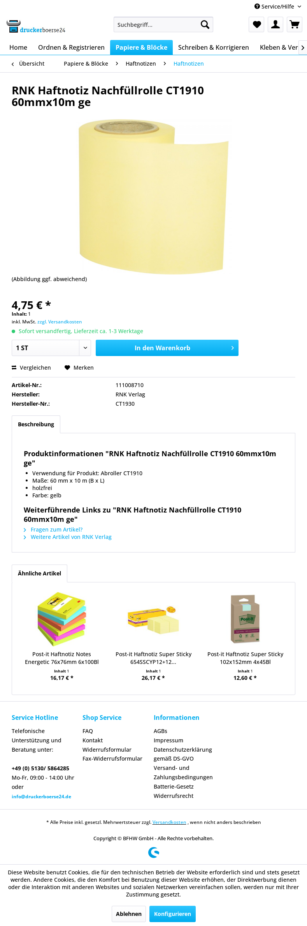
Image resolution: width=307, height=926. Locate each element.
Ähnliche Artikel (39, 573)
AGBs (160, 731)
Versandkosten (169, 822)
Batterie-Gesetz (174, 786)
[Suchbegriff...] (163, 24)
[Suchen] (205, 24)
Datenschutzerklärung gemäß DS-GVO (183, 754)
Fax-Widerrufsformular (112, 758)
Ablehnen (129, 913)
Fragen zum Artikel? (53, 529)
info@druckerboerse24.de (41, 796)
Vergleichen (31, 367)
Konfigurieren (172, 913)
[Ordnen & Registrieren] (71, 47)
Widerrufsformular (107, 749)
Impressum (168, 740)
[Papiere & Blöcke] (141, 47)
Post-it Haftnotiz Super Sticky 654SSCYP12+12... (153, 657)
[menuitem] (163, 24)
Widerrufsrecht (173, 795)
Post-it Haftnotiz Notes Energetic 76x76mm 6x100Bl (62, 657)
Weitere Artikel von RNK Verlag (68, 536)
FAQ (87, 731)
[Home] (18, 47)
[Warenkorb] (294, 24)
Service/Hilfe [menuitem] (275, 6)
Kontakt (92, 740)
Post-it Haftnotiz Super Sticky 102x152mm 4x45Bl (245, 657)
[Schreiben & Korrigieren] (213, 47)
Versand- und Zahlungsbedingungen (183, 772)
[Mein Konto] (275, 24)
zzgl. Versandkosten (59, 321)
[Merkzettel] (256, 24)
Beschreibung (36, 424)
